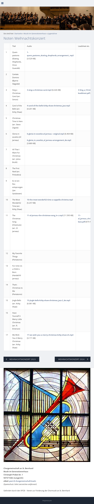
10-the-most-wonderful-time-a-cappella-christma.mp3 (50, 199)
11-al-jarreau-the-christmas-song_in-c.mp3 (45, 215)
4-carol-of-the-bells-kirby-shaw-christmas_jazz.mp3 (48, 105)
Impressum (47, 500)
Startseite (18, 34)
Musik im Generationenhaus (35, 34)
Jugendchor (52, 34)
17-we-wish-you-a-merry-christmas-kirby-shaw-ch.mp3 (50, 335)
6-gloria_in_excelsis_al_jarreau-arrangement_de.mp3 (49, 140)
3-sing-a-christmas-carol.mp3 (39, 90)
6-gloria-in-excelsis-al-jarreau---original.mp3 (45, 134)
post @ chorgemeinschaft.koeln (22, 481)
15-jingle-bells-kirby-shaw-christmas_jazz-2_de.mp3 (48, 300)
